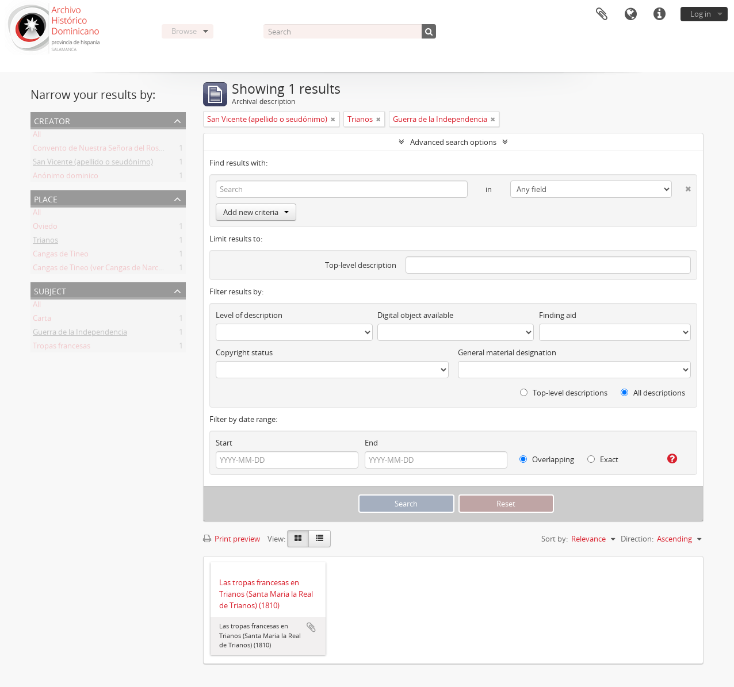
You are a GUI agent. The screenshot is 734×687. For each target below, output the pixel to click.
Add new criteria (256, 212)
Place (46, 198)
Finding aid (557, 315)
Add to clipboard (311, 627)
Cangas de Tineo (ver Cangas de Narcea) (101, 269)
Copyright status (244, 352)
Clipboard (601, 14)
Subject (50, 290)
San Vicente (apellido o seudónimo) (93, 164)
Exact (602, 459)
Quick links (659, 14)
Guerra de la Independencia (80, 334)
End (371, 442)
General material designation (507, 352)
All (37, 136)
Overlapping (546, 459)
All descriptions (653, 392)
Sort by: (554, 539)
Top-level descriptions (563, 392)
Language (630, 14)
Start (224, 442)
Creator (52, 120)
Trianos (45, 242)
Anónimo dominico (65, 177)
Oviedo (45, 228)
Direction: (637, 539)
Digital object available (415, 315)
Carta (42, 320)
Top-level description (360, 265)
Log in (700, 14)
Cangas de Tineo (61, 256)
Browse (184, 31)
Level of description (249, 315)
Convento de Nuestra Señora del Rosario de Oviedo (121, 150)
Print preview (231, 539)
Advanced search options (453, 142)
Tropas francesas (61, 348)
